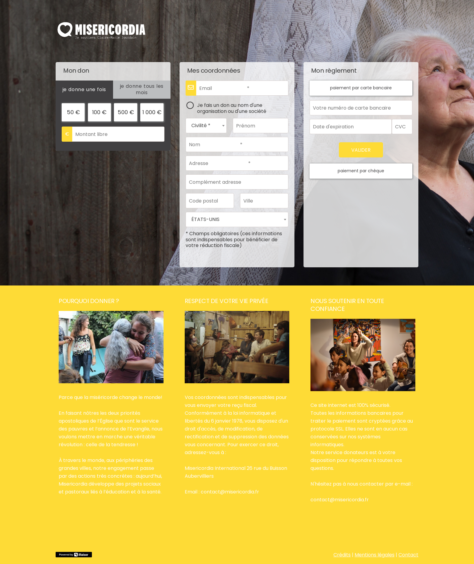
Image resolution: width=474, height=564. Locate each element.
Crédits (342, 554)
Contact (408, 554)
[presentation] (84, 90)
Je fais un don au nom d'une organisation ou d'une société (231, 108)
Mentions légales (374, 554)
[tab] (84, 90)
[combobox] (206, 125)
